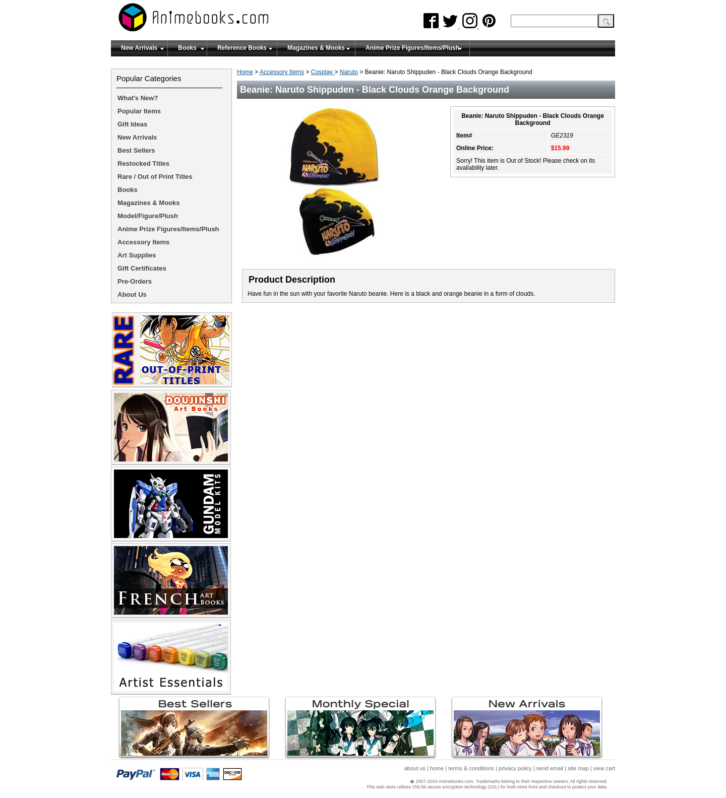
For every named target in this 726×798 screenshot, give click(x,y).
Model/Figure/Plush (147, 216)
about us (415, 768)
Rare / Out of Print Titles (155, 176)
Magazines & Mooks (316, 47)
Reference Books (242, 47)
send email (549, 768)
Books (187, 47)
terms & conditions (471, 768)
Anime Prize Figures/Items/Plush (412, 47)
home (437, 768)
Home (245, 72)
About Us (132, 294)
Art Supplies (136, 255)
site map (578, 768)
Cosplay (323, 72)
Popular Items (139, 111)
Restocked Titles (143, 163)
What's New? (137, 98)
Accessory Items (282, 72)
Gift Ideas (132, 124)
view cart (604, 768)
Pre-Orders (134, 281)
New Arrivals (139, 47)
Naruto (349, 72)
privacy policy (515, 768)
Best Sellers (136, 150)
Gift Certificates (141, 268)
